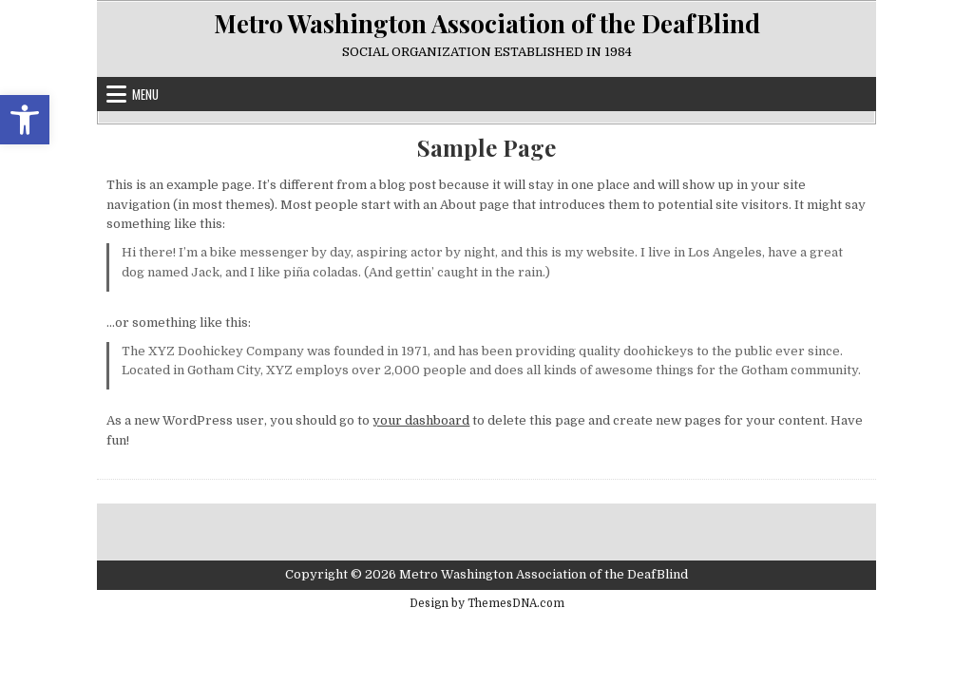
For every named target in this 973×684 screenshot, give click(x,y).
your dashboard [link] (420, 420)
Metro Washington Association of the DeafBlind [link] (487, 23)
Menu (145, 94)
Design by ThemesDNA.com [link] (487, 603)
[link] (24, 119)
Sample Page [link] (486, 148)
